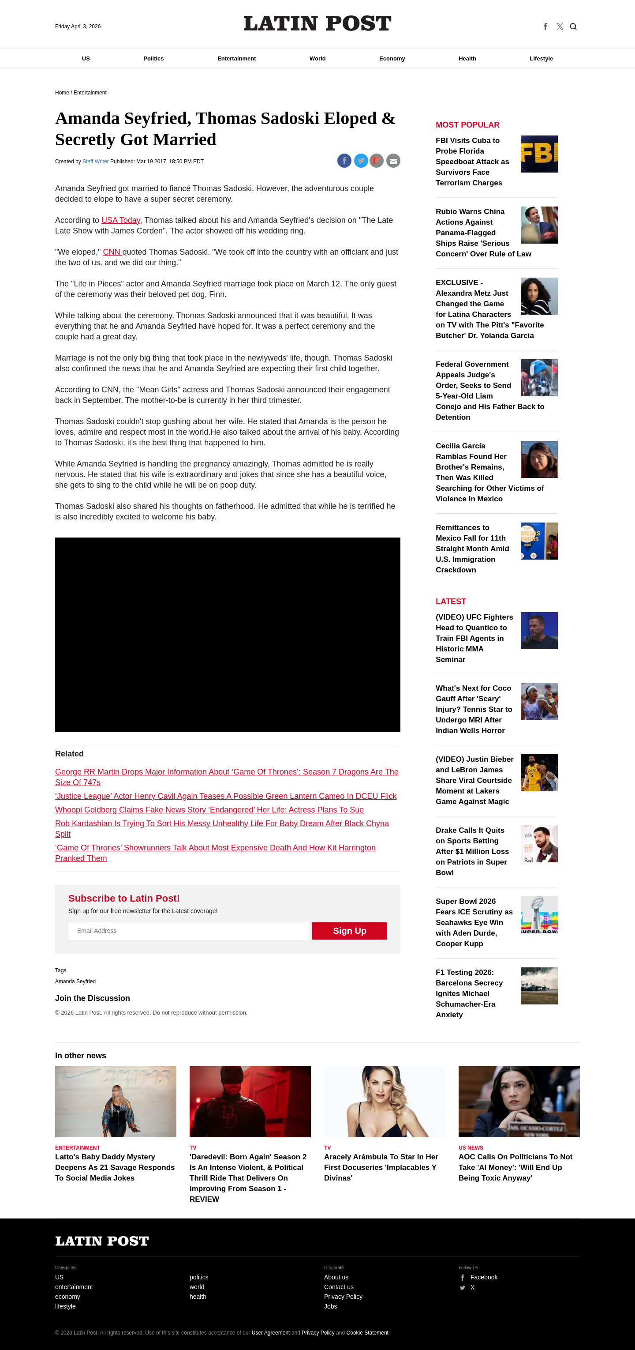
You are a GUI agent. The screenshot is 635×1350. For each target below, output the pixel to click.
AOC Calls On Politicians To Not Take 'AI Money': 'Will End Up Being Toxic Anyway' (516, 1167)
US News (471, 1148)
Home (62, 93)
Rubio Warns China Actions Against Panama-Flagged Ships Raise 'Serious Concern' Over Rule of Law (483, 232)
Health (467, 58)
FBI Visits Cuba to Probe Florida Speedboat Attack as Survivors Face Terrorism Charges (472, 161)
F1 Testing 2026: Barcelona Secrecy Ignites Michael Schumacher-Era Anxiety (469, 993)
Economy (392, 58)
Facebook (484, 1277)
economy (67, 1296)
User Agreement (271, 1333)
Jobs (330, 1306)
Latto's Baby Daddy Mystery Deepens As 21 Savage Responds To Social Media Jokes (115, 1167)
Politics (153, 58)
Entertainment (236, 58)
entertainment (74, 1286)
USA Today (120, 220)
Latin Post (318, 23)
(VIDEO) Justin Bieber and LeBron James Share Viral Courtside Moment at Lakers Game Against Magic (475, 780)
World (318, 58)
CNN (113, 252)
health (198, 1296)
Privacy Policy (343, 1296)
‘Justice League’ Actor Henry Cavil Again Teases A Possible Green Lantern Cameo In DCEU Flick (225, 796)
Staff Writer (96, 161)
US (86, 58)
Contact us (339, 1286)
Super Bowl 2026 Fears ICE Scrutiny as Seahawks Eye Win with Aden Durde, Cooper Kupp (474, 922)
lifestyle (65, 1306)
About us (336, 1277)
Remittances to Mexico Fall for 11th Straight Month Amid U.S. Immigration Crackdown (472, 548)
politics (199, 1277)
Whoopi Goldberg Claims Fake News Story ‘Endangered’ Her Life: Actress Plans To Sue (209, 809)
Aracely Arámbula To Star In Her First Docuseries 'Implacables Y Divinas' (381, 1167)
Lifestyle (541, 58)
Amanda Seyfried (75, 981)
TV (193, 1148)
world (197, 1286)
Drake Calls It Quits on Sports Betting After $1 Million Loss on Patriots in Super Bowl (472, 851)
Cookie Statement (367, 1333)
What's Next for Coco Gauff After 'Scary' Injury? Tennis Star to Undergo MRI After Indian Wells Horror (474, 709)
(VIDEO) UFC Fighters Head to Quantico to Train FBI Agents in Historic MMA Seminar (474, 638)
